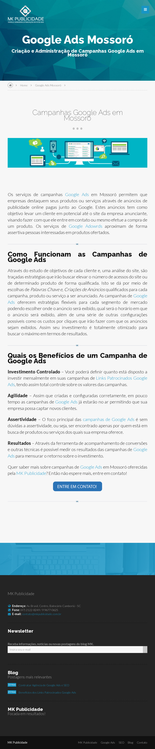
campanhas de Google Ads (108, 419)
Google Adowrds (85, 226)
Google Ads (77, 194)
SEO (121, 742)
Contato (142, 742)
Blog (130, 742)
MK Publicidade (31, 473)
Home (24, 85)
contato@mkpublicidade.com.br (41, 614)
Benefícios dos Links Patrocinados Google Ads (47, 692)
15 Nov (12, 684)
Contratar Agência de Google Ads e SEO (44, 685)
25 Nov (12, 691)
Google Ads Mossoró (48, 85)
